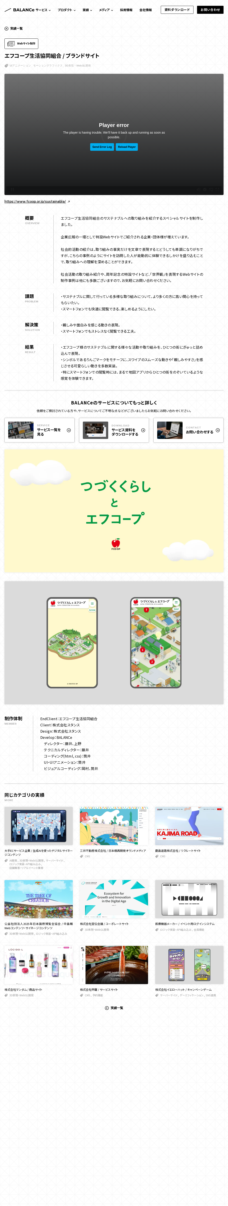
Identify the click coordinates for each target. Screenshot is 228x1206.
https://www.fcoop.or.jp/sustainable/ (37, 201)
